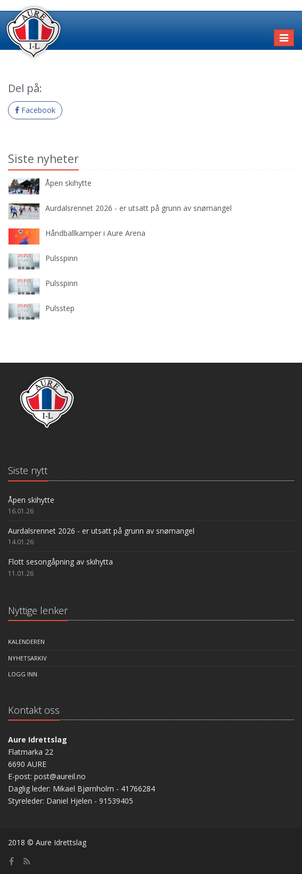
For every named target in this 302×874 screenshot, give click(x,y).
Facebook (35, 110)
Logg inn (22, 674)
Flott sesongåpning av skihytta (60, 562)
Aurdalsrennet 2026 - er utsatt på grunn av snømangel (138, 208)
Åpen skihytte (68, 183)
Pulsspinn (61, 258)
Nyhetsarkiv (27, 658)
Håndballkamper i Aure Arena (95, 233)
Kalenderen (26, 642)
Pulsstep (60, 308)
